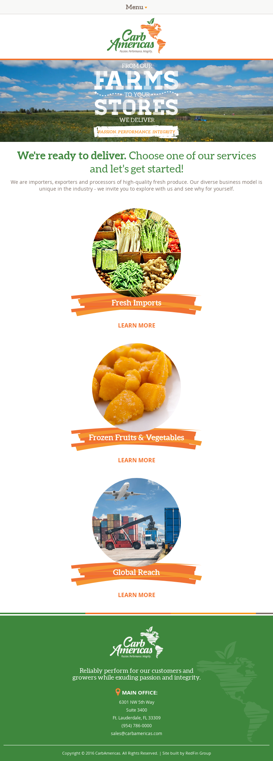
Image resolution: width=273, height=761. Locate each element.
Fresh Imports (136, 302)
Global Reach (136, 572)
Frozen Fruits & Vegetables (136, 437)
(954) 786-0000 (137, 725)
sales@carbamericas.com (136, 733)
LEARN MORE (136, 325)
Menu (136, 7)
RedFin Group (198, 753)
